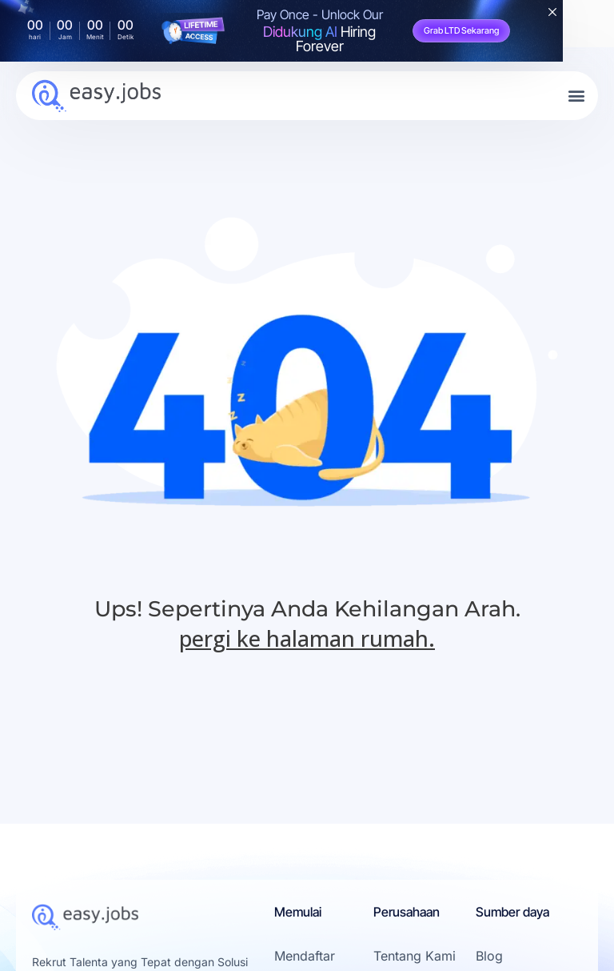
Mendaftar (304, 956)
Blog (489, 956)
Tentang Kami (414, 956)
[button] (577, 95)
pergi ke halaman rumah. (307, 638)
